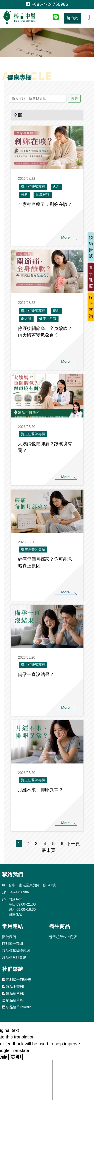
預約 (72, 18)
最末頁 (47, 850)
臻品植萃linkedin (17, 1007)
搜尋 (74, 98)
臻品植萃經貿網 (14, 957)
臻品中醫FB (13, 986)
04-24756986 (19, 892)
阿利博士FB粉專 (16, 980)
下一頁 (73, 843)
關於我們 (9, 937)
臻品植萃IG (12, 1000)
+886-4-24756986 (47, 4)
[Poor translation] (16, 1057)
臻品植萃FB (13, 993)
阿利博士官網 (12, 944)
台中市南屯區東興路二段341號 (32, 885)
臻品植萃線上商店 (63, 937)
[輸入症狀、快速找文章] (37, 99)
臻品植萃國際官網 (16, 950)
